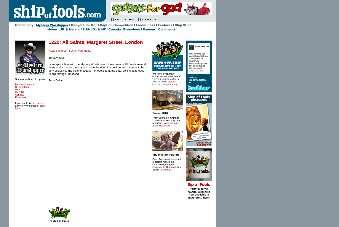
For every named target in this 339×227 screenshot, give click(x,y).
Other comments (80, 50)
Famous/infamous (24, 84)
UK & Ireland (22, 87)
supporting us (169, 84)
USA (17, 89)
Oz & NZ (19, 92)
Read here (164, 125)
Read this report (58, 50)
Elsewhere (20, 97)
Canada (19, 94)
